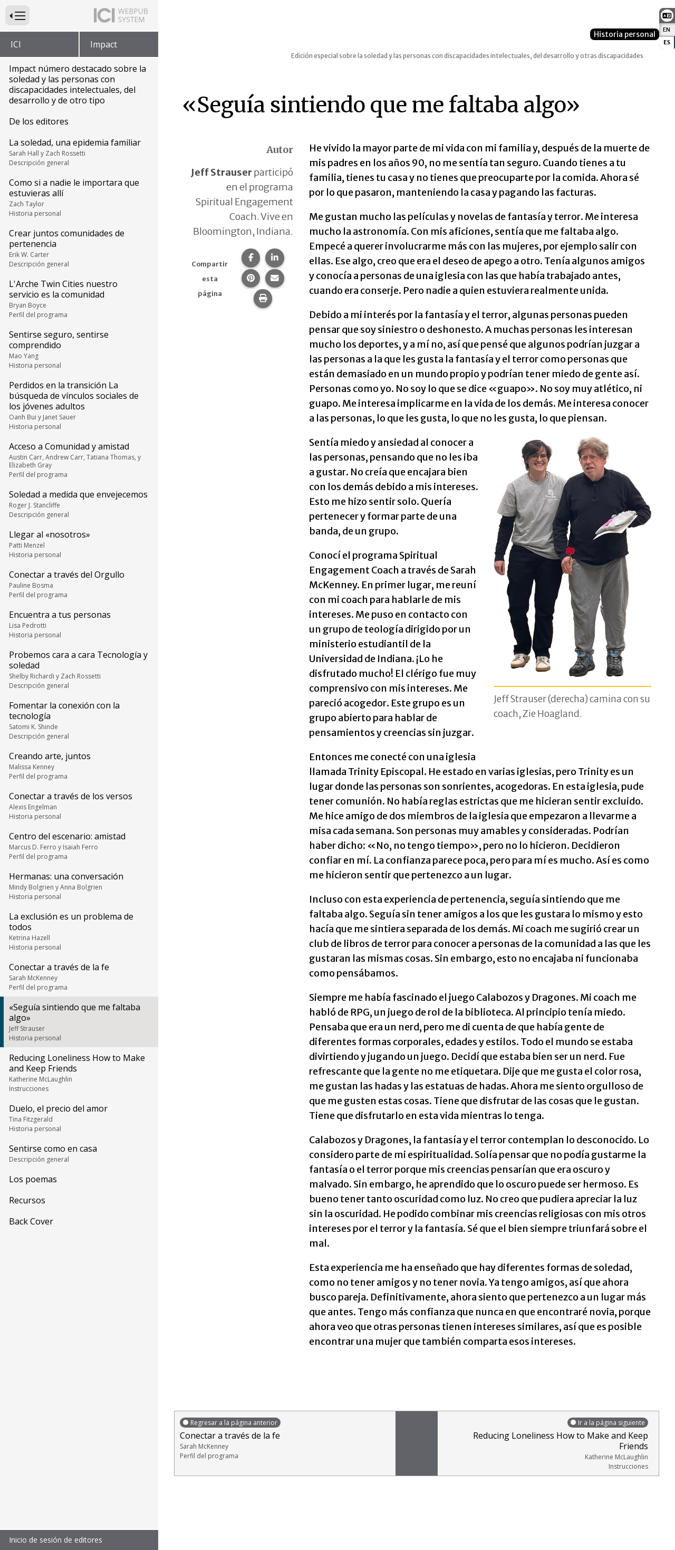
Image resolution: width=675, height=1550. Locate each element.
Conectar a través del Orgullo (78, 584)
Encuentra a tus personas (78, 624)
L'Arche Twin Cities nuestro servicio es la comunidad (78, 298)
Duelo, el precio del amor (78, 1118)
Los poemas (33, 1179)
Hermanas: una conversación (78, 885)
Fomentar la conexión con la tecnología (78, 720)
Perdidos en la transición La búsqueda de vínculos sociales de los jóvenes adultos (78, 405)
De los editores (39, 121)
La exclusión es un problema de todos (78, 931)
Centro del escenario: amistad (78, 845)
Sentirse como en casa (78, 1153)
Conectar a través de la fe (78, 976)
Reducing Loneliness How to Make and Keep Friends (78, 1072)
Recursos (27, 1200)
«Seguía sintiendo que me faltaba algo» (78, 1021)
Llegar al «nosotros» (78, 544)
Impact (103, 44)
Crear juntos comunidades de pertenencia (78, 248)
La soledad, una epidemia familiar (78, 152)
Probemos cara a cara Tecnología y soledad (78, 669)
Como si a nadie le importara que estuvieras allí (78, 197)
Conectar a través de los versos (78, 805)
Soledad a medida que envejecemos (78, 504)
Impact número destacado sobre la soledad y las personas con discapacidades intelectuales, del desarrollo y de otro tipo (77, 84)
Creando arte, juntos (78, 765)
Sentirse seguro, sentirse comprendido (78, 349)
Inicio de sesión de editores (55, 1540)
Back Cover (31, 1221)
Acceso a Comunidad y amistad (78, 460)
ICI (16, 44)
